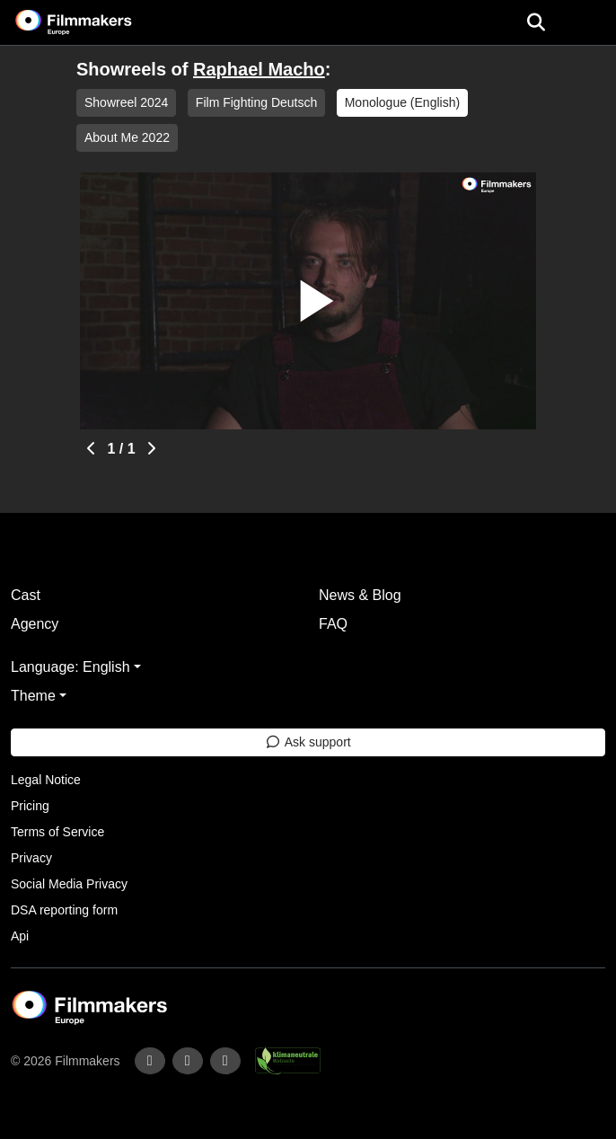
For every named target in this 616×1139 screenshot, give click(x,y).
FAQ (333, 623)
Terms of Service (57, 832)
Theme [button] (33, 695)
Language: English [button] (70, 667)
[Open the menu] (535, 22)
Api (20, 936)
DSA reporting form (64, 910)
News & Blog (360, 595)
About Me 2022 (127, 137)
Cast (25, 595)
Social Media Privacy (69, 884)
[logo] (95, 22)
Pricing (30, 806)
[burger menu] (589, 23)
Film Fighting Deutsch (256, 102)
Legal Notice (46, 780)
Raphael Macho (259, 69)
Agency (34, 623)
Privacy (31, 858)
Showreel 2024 (126, 102)
